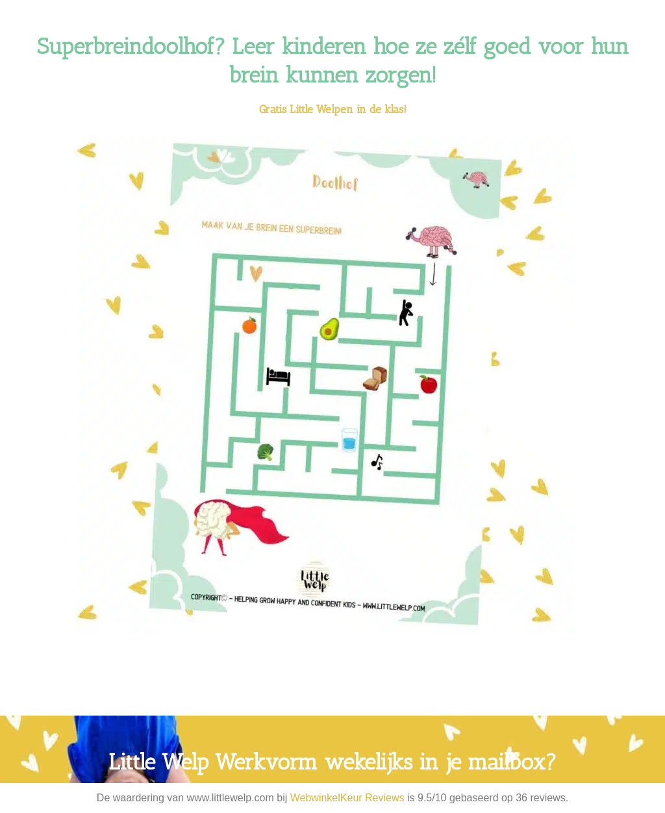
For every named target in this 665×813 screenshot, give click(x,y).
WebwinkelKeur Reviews (347, 797)
